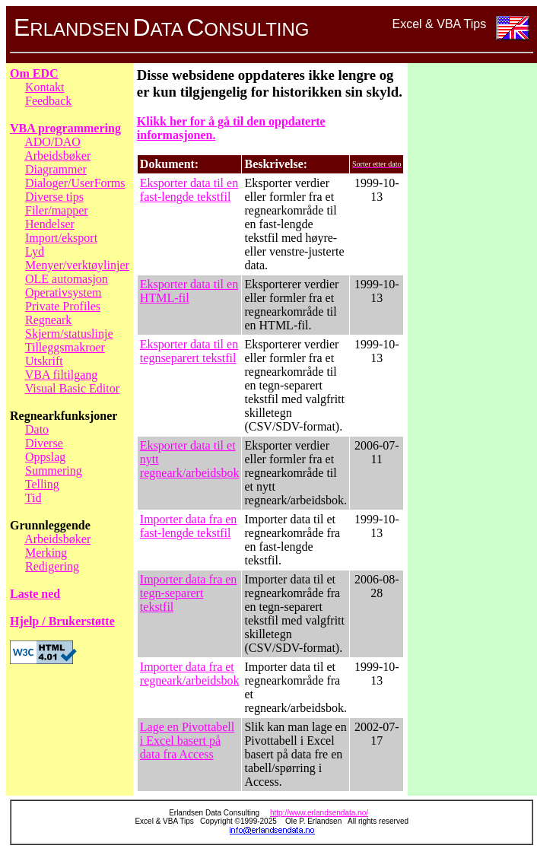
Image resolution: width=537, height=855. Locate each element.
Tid (33, 497)
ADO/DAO (52, 141)
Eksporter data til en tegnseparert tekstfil (189, 351)
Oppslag (45, 456)
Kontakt (45, 87)
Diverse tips (54, 196)
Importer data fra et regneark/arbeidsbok (190, 673)
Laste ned (35, 593)
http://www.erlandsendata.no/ (319, 813)
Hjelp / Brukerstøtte (62, 621)
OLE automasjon (66, 278)
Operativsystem (63, 292)
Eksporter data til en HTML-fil (189, 291)
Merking (46, 552)
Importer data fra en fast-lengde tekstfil (188, 526)
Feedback (48, 100)
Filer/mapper (56, 210)
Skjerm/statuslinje (69, 333)
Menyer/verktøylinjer (77, 265)
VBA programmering (65, 128)
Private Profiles (62, 306)
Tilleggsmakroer (65, 347)
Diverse (44, 443)
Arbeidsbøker (57, 155)
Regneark (48, 319)
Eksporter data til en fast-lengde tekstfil (189, 189)
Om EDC (34, 73)
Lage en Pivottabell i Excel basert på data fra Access (187, 740)
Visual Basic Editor (72, 388)
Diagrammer (56, 169)
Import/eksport (61, 237)
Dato (37, 429)
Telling (42, 484)
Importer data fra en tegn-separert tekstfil (188, 593)
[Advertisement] (472, 295)
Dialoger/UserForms (75, 182)
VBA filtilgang (61, 374)
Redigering (52, 566)
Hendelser (50, 224)
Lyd (34, 251)
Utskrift (44, 360)
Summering (53, 470)
